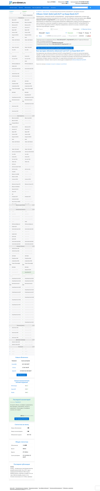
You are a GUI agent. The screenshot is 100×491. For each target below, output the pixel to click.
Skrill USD (14, 236)
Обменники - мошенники (68, 488)
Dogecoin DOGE (15, 34)
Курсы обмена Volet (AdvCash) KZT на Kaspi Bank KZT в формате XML (54, 48)
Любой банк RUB (15, 76)
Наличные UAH (15, 113)
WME (13, 211)
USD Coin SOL (15, 169)
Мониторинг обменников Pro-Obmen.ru (17, 489)
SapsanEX (13, 389)
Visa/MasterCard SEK (16, 307)
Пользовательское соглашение (22, 488)
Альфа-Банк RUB (15, 86)
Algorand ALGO (15, 189)
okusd (13, 351)
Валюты (21, 7)
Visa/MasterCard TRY (16, 304)
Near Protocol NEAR (16, 201)
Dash (13, 37)
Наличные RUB (15, 108)
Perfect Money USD (16, 216)
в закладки (48, 63)
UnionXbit (14, 364)
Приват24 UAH (15, 269)
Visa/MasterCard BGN (16, 319)
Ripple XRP (14, 29)
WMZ (13, 61)
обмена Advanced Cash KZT (79, 59)
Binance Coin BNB (15, 174)
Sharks (12, 392)
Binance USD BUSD (15, 186)
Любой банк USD (15, 73)
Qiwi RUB (14, 214)
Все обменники (22, 375)
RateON (14, 371)
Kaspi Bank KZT (15, 94)
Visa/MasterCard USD (16, 97)
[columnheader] (37, 32)
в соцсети (53, 63)
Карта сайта (12, 488)
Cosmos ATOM (15, 179)
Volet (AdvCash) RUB (16, 241)
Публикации (46, 7)
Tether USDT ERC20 (16, 39)
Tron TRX (14, 49)
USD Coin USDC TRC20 (16, 166)
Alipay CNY (14, 71)
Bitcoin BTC (14, 19)
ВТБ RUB (13, 92)
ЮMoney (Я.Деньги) (16, 63)
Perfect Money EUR (16, 219)
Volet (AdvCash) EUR (16, 243)
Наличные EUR (15, 111)
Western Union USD (16, 341)
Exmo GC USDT (15, 207)
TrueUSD (13, 171)
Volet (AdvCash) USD (16, 68)
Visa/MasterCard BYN (16, 294)
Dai (12, 194)
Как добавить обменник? (44, 488)
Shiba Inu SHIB (15, 176)
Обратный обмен (86, 29)
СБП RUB (14, 81)
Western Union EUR (16, 344)
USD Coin (14, 164)
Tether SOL (14, 161)
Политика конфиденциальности (56, 488)
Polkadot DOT (15, 196)
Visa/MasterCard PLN (16, 309)
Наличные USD (15, 106)
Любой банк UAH (15, 78)
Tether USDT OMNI (15, 181)
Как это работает (36, 7)
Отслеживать (76, 29)
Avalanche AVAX (15, 199)
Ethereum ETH (15, 126)
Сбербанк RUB (15, 83)
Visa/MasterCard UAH (16, 103)
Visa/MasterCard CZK (16, 312)
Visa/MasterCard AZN (16, 322)
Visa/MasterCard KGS (16, 314)
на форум (58, 63)
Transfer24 (18, 402)
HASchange (14, 385)
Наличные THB (15, 337)
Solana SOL (14, 56)
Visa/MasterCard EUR (16, 278)
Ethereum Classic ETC (16, 184)
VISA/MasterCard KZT (16, 292)
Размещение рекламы (33, 488)
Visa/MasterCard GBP (16, 287)
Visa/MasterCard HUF (16, 302)
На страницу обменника (22, 418)
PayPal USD (14, 66)
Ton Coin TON (14, 58)
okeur (13, 353)
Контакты (53, 7)
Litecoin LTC (14, 27)
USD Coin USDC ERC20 (16, 151)
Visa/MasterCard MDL (16, 299)
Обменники (28, 7)
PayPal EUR (14, 234)
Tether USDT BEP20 (16, 44)
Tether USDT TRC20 (16, 42)
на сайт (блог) (64, 63)
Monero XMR (14, 32)
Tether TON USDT (15, 47)
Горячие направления (28, 15)
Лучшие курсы (13, 7)
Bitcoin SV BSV (15, 120)
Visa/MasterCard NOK (16, 317)
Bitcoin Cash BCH (15, 22)
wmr (13, 348)
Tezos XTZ (14, 191)
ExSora (14, 367)
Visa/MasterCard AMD (16, 297)
